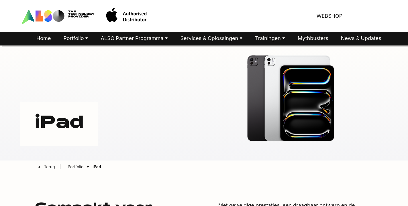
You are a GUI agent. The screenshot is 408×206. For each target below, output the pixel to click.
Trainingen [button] (268, 38)
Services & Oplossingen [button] (210, 38)
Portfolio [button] (74, 38)
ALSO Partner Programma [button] (133, 38)
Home (43, 38)
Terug (50, 166)
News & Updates (361, 38)
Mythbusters (313, 38)
